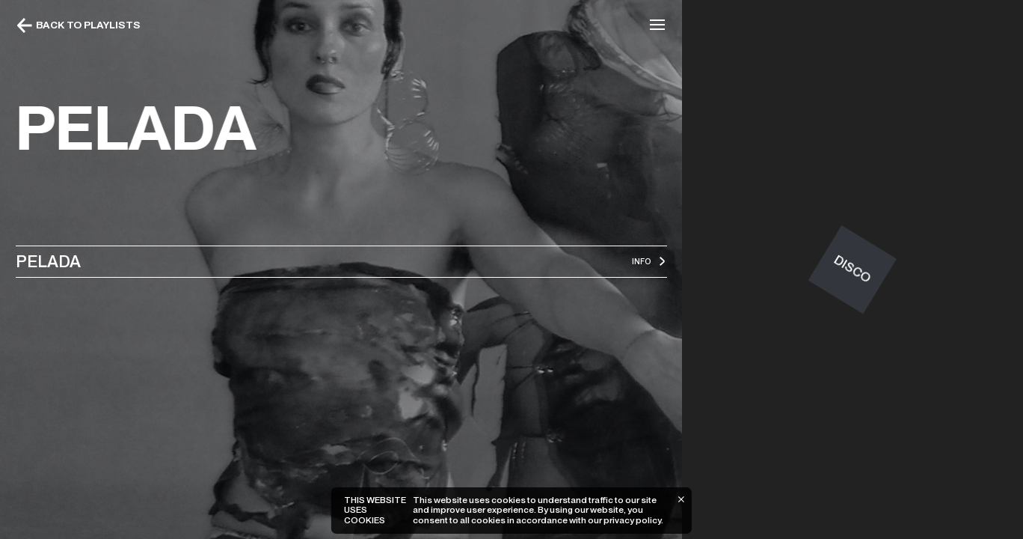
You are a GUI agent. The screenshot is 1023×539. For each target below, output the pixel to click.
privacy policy (632, 520)
